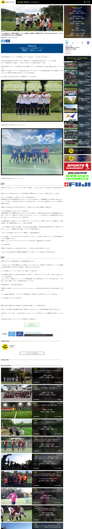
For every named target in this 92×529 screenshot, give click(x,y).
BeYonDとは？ (36, 2)
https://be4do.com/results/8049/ (33, 332)
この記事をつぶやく (11, 333)
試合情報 (21, 2)
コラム (30, 2)
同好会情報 (26, 2)
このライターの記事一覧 (32, 353)
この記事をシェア (19, 333)
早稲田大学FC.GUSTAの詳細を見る (32, 325)
